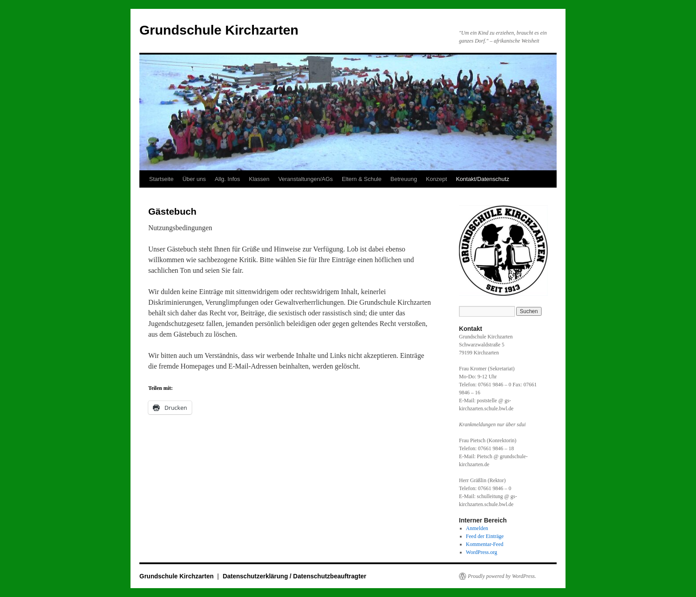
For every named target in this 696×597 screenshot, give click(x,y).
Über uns (194, 179)
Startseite (161, 179)
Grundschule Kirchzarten (218, 30)
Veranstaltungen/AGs (305, 179)
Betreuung (403, 179)
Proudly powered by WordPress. (502, 576)
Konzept (436, 179)
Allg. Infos (227, 179)
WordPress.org (481, 552)
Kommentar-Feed (484, 544)
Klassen (259, 179)
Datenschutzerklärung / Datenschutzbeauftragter (295, 576)
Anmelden (477, 528)
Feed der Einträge (485, 536)
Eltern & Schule (362, 179)
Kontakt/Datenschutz (482, 179)
